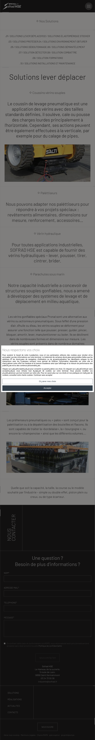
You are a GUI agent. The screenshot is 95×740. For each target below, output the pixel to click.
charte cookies (27, 375)
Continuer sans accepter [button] (43, 375)
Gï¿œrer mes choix (47, 381)
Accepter (47, 388)
